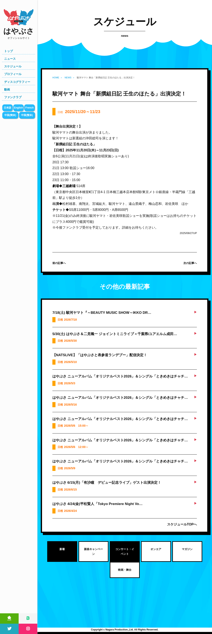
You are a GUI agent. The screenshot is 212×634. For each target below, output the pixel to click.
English (18, 107)
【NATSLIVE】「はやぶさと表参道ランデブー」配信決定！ (99, 355)
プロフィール (13, 74)
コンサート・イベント (124, 551)
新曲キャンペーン (93, 551)
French (29, 107)
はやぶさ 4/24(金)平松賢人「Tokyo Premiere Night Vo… (97, 504)
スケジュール (13, 66)
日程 (79, 111)
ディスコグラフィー (17, 82)
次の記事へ (190, 263)
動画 (7, 89)
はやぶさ (18, 33)
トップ (8, 51)
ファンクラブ (13, 97)
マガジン (187, 549)
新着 (62, 549)
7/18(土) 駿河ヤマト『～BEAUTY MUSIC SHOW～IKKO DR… (101, 313)
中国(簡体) (10, 115)
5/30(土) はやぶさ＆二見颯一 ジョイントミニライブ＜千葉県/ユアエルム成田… (114, 334)
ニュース (10, 58)
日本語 (7, 107)
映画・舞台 (124, 569)
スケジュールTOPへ (182, 524)
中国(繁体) (27, 115)
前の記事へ (59, 263)
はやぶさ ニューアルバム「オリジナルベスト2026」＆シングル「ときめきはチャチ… (120, 376)
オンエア (156, 549)
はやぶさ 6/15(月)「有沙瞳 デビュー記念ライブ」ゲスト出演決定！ (106, 483)
